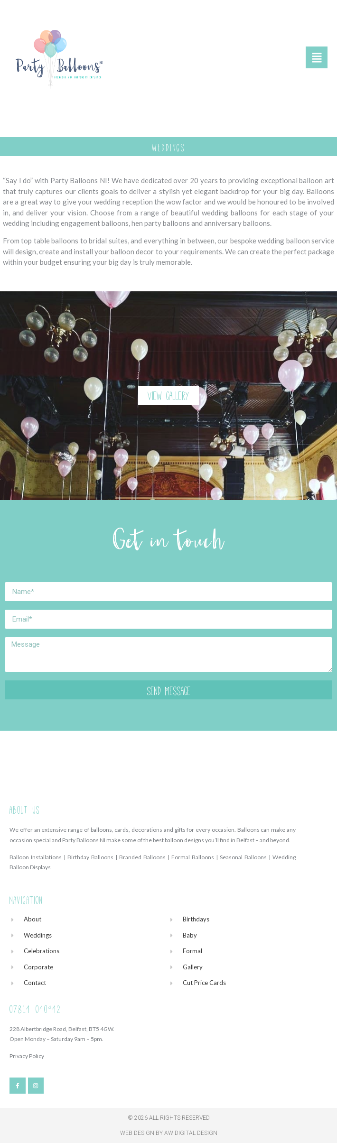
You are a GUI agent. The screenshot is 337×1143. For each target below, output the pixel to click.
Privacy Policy (26, 1055)
